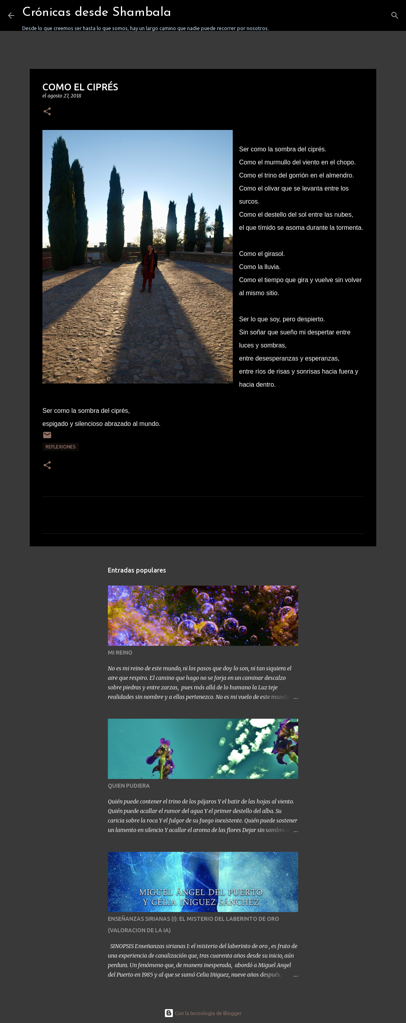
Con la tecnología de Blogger (203, 1013)
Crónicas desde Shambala (96, 12)
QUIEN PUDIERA (129, 786)
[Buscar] (280, 15)
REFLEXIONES (61, 446)
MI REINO (120, 652)
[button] (47, 112)
